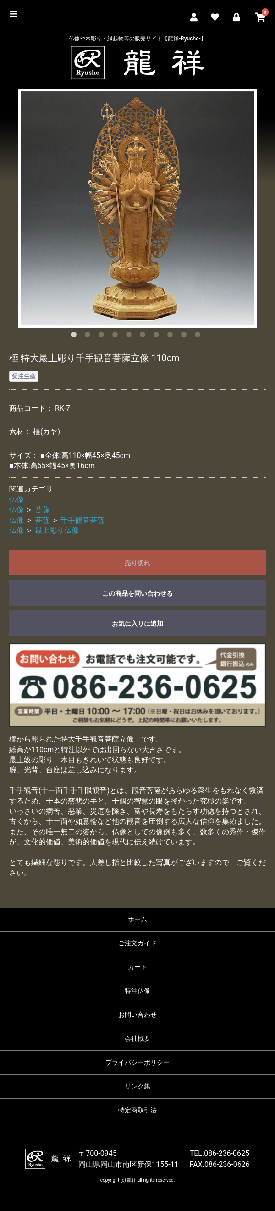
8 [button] (171, 336)
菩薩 (42, 509)
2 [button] (89, 336)
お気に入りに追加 (137, 623)
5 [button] (130, 336)
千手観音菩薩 (82, 520)
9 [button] (185, 336)
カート (137, 967)
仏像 (16, 499)
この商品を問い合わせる (137, 593)
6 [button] (144, 336)
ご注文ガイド (137, 943)
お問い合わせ (137, 1014)
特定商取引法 (137, 1110)
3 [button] (103, 336)
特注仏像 (137, 990)
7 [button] (158, 336)
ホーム (137, 919)
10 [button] (199, 336)
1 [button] (75, 336)
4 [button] (116, 336)
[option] (137, 208)
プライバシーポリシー (137, 1062)
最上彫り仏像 (57, 530)
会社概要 (137, 1038)
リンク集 (137, 1086)
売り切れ (137, 563)
